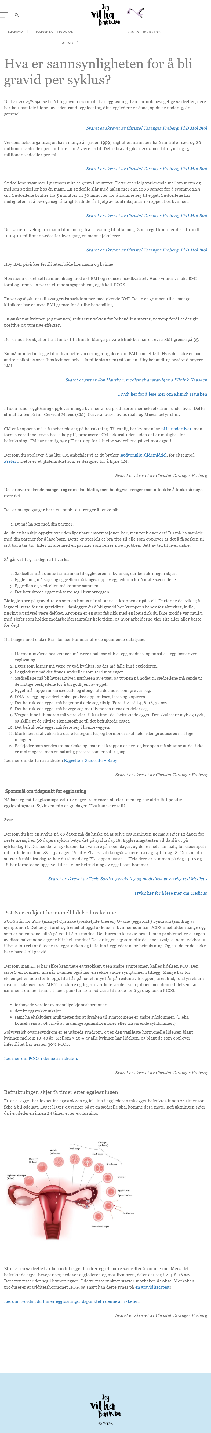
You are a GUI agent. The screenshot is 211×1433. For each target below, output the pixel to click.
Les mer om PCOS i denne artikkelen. (41, 1059)
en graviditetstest (152, 1288)
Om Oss (133, 32)
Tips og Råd (65, 32)
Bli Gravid (15, 32)
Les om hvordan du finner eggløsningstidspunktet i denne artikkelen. (72, 1302)
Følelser (66, 43)
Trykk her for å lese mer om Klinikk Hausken (162, 395)
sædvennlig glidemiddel (143, 456)
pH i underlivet (176, 430)
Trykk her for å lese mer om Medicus (170, 894)
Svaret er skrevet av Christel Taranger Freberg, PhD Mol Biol (146, 216)
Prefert (11, 462)
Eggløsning (44, 32)
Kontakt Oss (151, 32)
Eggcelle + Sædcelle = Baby (90, 761)
